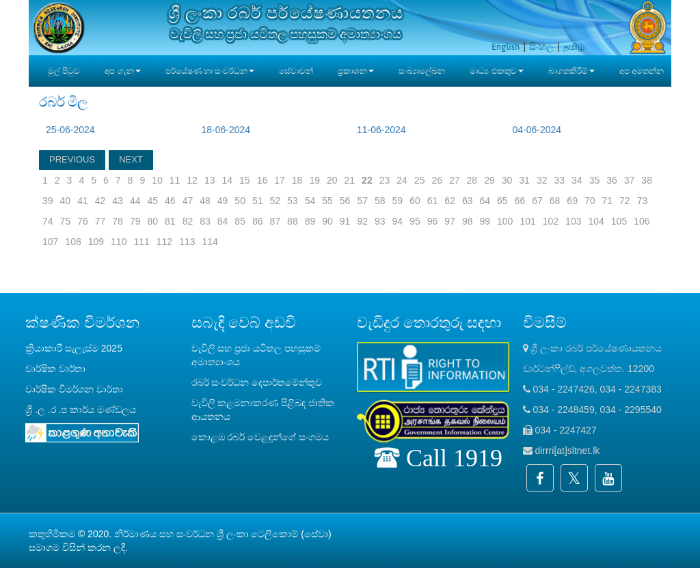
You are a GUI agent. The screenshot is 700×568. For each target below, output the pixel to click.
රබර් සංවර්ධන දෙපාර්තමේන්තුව (257, 382)
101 (527, 221)
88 (292, 221)
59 (397, 200)
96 (432, 221)
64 (484, 200)
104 (596, 221)
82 (188, 221)
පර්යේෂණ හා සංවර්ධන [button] (210, 71)
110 (118, 241)
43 (117, 200)
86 (257, 221)
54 (310, 200)
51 (257, 200)
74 (47, 221)
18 (297, 180)
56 (345, 200)
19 (314, 180)
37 (629, 180)
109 (96, 241)
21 (350, 180)
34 (576, 180)
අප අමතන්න (641, 71)
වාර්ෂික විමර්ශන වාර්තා (74, 389)
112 (164, 241)
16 (262, 180)
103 (573, 221)
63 (467, 200)
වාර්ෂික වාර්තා (55, 368)
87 (275, 221)
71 (607, 200)
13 (209, 180)
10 (157, 180)
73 (642, 200)
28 (472, 180)
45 (152, 200)
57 (362, 200)
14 (226, 180)
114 (210, 241)
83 (205, 221)
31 (524, 180)
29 (489, 180)
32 (542, 180)
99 (484, 221)
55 (327, 200)
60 (414, 200)
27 (454, 180)
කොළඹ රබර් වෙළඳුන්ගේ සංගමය (260, 436)
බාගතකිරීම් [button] (571, 71)
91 (345, 221)
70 (589, 200)
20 (332, 180)
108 (73, 241)
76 (82, 221)
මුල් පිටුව (64, 71)
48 (205, 200)
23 (384, 180)
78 (117, 221)
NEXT (131, 159)
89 (310, 221)
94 (397, 221)
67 (537, 200)
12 (192, 180)
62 (449, 200)
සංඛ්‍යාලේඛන (422, 71)
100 (505, 221)
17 (279, 180)
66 (520, 200)
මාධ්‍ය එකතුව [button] (496, 71)
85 (239, 221)
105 (619, 221)
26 (436, 180)
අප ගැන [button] (122, 71)
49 (222, 200)
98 (467, 221)
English (506, 47)
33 (559, 180)
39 (47, 200)
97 (449, 221)
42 (100, 200)
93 (380, 221)
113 (187, 241)
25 (419, 180)
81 (170, 221)
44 (135, 200)
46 (170, 200)
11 (175, 180)
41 (82, 200)
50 (239, 200)
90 (327, 221)
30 (507, 180)
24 (401, 180)
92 (362, 221)
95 (414, 221)
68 (555, 200)
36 (611, 180)
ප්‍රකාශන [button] (356, 71)
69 (572, 200)
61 (432, 200)
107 (50, 241)
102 (550, 221)
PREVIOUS (72, 159)
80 (152, 221)
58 (380, 200)
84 (222, 221)
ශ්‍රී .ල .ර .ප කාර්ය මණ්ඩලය (80, 409)
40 (65, 200)
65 (502, 200)
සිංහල (541, 46)
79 (135, 221)
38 (646, 180)
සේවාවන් (296, 71)
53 (292, 200)
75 (65, 221)
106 (641, 221)
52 (275, 200)
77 (100, 221)
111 (141, 241)
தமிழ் (573, 47)
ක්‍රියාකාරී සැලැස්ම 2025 (73, 348)
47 (188, 200)
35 (594, 180)
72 (624, 200)
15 (244, 180)
